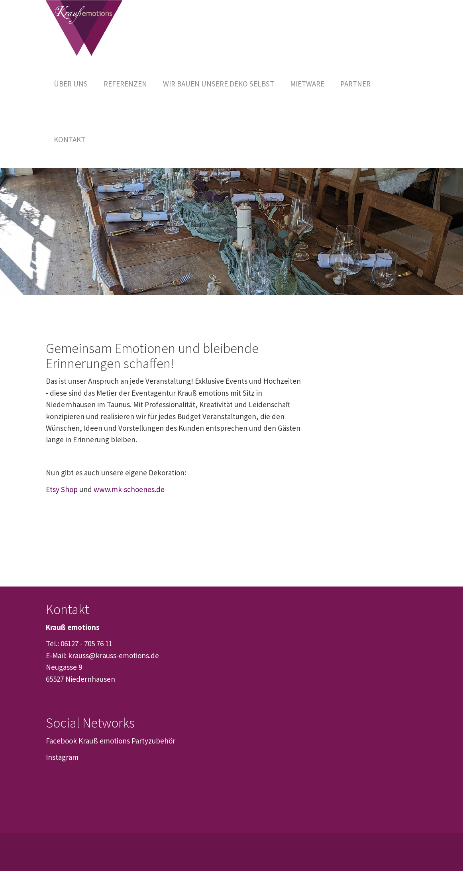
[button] (307, 84)
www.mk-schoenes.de (129, 489)
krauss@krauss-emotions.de (113, 655)
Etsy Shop (62, 489)
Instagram (62, 757)
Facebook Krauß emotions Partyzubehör (110, 740)
